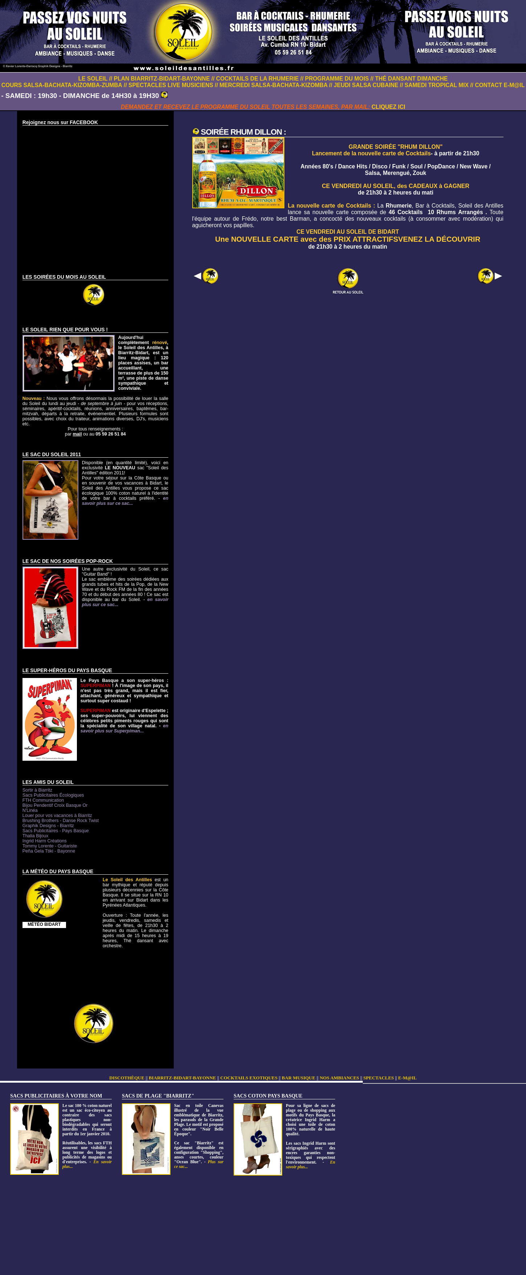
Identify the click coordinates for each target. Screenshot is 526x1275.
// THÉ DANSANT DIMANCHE (409, 78)
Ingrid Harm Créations (44, 840)
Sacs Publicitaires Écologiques (53, 795)
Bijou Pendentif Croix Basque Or (55, 805)
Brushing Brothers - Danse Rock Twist (60, 820)
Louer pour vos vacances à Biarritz (57, 815)
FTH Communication (43, 800)
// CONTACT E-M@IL (497, 85)
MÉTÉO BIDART (44, 924)
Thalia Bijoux (35, 835)
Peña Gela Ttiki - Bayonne (48, 851)
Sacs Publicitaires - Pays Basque (55, 830)
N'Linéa (30, 810)
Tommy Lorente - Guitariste (49, 846)
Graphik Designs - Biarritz (48, 825)
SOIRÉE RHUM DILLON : (243, 131)
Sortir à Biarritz (37, 790)
